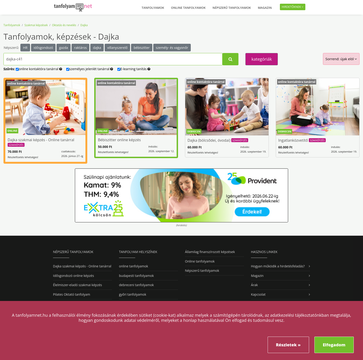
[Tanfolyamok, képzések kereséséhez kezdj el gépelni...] (112, 59)
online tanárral (39, 69)
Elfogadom (334, 344)
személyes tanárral (89, 69)
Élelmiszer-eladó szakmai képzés (77, 285)
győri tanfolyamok (132, 294)
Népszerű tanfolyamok (232, 8)
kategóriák (261, 59)
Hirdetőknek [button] (293, 7)
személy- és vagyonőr (172, 47)
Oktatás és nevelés (64, 25)
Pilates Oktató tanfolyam (71, 294)
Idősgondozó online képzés (73, 275)
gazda (63, 47)
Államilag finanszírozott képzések (210, 252)
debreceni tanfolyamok (136, 285)
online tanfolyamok (133, 266)
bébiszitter (142, 47)
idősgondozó (43, 47)
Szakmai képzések (36, 25)
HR (25, 47)
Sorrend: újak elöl (341, 58)
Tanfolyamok (153, 8)
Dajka (84, 25)
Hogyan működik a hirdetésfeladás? (278, 266)
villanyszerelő (117, 47)
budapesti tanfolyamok (136, 275)
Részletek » (288, 344)
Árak (254, 285)
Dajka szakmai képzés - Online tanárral (82, 266)
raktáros (80, 47)
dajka (97, 47)
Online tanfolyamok (188, 8)
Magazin (265, 8)
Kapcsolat (258, 294)
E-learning (133, 69)
